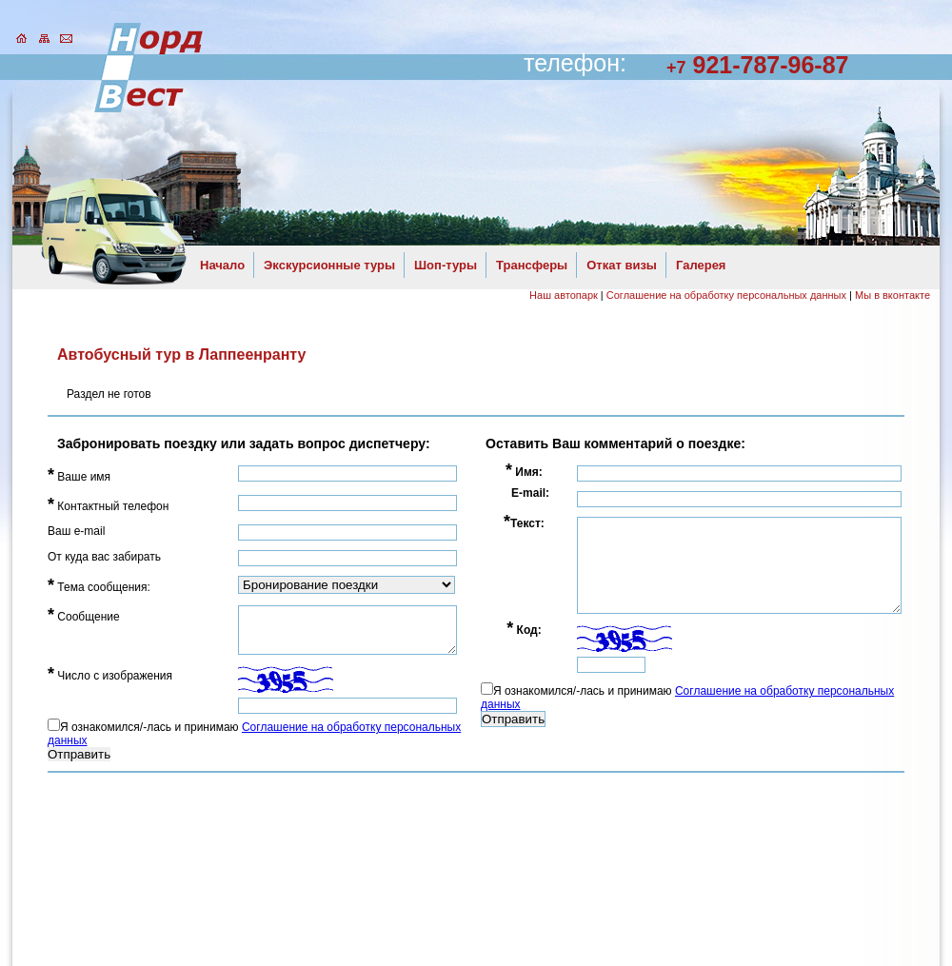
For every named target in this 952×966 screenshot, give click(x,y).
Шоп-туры (445, 265)
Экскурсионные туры (329, 265)
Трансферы (531, 265)
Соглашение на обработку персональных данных (726, 295)
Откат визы (621, 265)
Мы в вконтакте (892, 295)
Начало (222, 265)
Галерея (701, 265)
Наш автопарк (563, 295)
